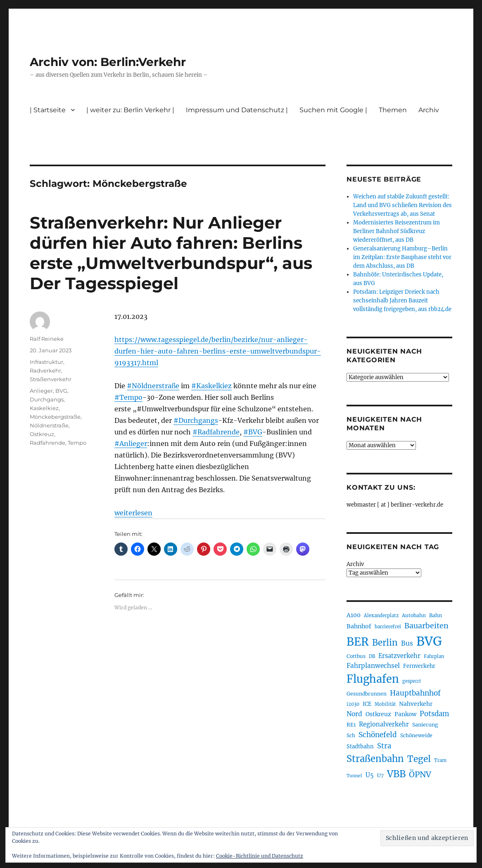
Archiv (428, 110)
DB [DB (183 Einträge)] (372, 656)
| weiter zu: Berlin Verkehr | (130, 110)
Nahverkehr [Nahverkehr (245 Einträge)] (415, 704)
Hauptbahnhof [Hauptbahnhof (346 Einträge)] (415, 693)
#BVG (252, 432)
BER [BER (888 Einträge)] (358, 642)
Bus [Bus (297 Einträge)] (407, 643)
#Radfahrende (216, 432)
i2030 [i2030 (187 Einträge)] (353, 704)
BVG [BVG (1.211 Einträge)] (429, 641)
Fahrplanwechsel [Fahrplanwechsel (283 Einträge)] (373, 666)
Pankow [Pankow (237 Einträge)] (405, 714)
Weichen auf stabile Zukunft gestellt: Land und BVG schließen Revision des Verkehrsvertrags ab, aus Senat (402, 205)
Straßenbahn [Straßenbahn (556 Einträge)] (375, 758)
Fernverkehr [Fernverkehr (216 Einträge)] (419, 666)
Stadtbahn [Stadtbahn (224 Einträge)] (360, 746)
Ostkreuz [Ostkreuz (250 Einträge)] (378, 714)
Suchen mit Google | (333, 110)
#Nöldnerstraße (153, 386)
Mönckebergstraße (55, 416)
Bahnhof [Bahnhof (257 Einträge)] (359, 626)
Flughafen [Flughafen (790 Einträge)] (373, 679)
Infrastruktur (46, 362)
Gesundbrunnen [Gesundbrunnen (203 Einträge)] (367, 694)
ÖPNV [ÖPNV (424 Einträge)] (420, 774)
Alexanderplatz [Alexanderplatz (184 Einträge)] (381, 615)
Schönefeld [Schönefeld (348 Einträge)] (378, 734)
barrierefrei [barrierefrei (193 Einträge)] (388, 627)
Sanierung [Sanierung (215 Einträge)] (425, 725)
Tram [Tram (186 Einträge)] (440, 760)
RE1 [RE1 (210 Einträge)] (351, 725)
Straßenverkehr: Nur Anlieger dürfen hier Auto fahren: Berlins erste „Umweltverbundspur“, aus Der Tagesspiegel (171, 252)
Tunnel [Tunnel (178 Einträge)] (354, 775)
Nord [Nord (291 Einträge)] (354, 714)
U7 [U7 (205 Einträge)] (380, 775)
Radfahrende (47, 442)
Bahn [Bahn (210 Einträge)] (435, 615)
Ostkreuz (42, 434)
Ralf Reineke (47, 338)
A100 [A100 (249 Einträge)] (354, 615)
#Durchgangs (195, 420)
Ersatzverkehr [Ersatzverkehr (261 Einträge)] (399, 656)
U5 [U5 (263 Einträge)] (370, 775)
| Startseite (48, 110)
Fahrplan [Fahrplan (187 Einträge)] (434, 656)
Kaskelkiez (44, 408)
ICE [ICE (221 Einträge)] (367, 704)
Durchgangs (47, 399)
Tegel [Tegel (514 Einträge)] (419, 758)
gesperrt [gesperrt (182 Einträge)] (411, 681)
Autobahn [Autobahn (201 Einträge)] (414, 615)
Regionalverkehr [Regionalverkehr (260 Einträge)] (384, 724)
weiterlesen (133, 513)
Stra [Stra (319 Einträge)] (384, 746)
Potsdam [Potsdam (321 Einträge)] (434, 714)
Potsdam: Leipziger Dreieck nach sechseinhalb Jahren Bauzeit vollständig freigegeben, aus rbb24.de (402, 300)
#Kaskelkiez (211, 386)
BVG (61, 390)
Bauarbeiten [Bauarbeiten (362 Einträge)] (426, 625)
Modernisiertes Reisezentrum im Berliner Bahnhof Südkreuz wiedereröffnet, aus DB (396, 231)
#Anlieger (130, 443)
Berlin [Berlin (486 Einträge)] (385, 642)
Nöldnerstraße (49, 425)
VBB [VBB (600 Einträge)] (396, 774)
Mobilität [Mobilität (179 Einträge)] (385, 704)
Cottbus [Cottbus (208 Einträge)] (356, 656)
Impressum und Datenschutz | (237, 110)
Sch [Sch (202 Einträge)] (351, 735)
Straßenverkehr (50, 379)
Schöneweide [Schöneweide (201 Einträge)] (416, 735)
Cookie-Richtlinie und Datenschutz (259, 856)
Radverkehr (45, 370)
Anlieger (41, 390)
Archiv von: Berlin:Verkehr (108, 62)
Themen (393, 110)
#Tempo (128, 397)
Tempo (77, 442)
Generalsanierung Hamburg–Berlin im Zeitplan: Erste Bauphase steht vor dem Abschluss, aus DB (402, 257)
